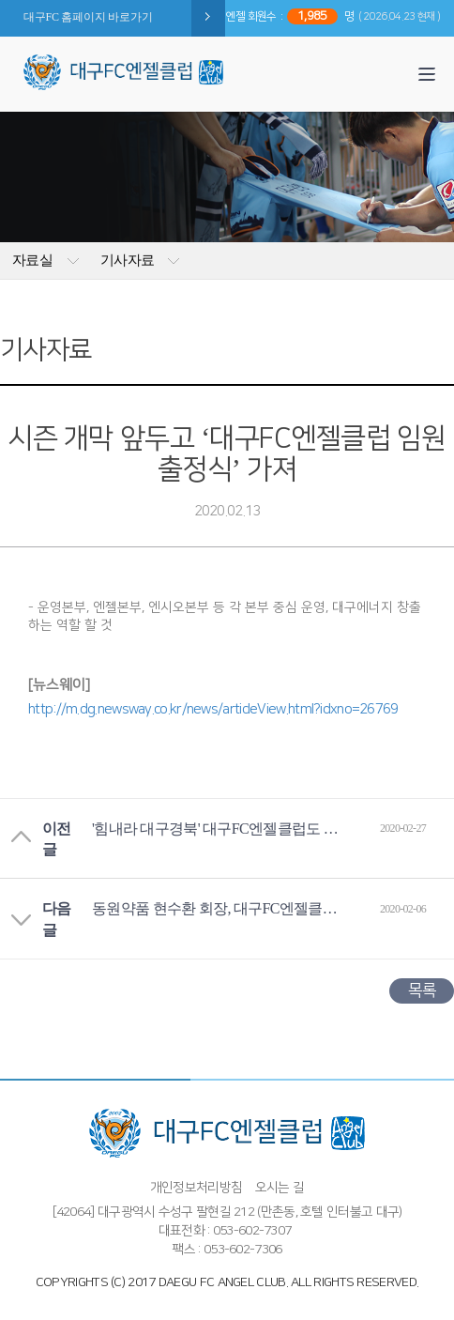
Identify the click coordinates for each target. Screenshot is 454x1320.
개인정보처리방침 (196, 1187)
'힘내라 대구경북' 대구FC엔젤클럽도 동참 (218, 829)
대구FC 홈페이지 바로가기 (87, 16)
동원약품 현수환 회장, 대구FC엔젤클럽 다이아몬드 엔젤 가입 (218, 908)
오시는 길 (280, 1187)
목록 (421, 990)
